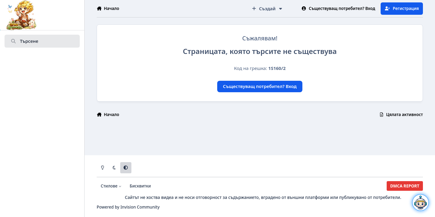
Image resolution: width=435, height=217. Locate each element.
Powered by (128, 207)
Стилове (111, 186)
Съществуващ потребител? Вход (260, 86)
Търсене (24, 41)
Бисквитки (140, 186)
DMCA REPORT (404, 186)
